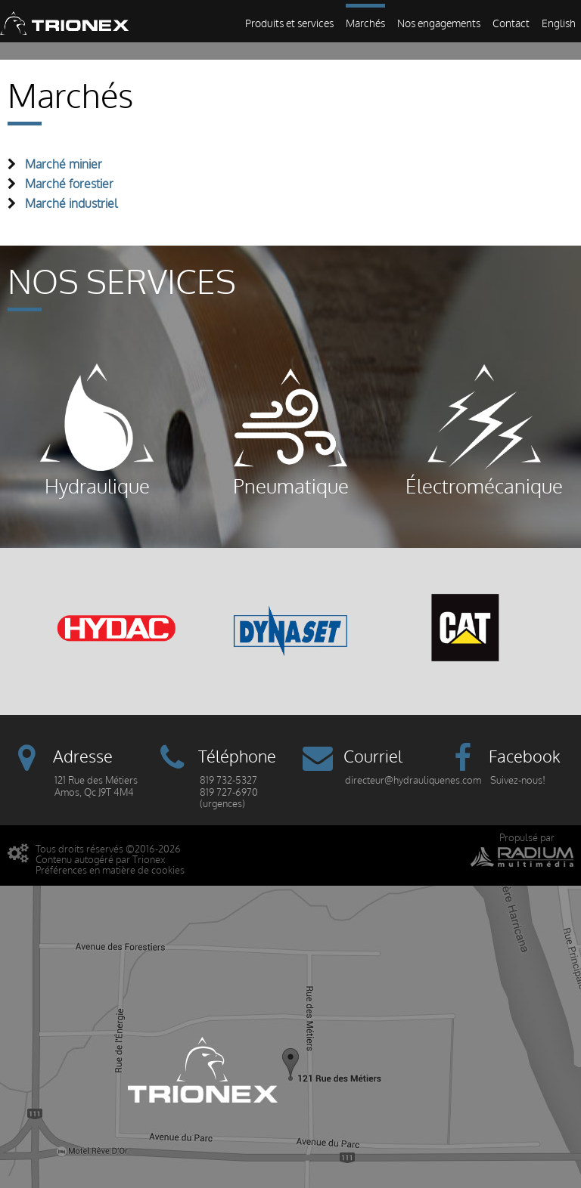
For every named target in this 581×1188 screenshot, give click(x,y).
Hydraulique (97, 431)
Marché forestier (69, 184)
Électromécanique (484, 431)
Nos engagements (438, 24)
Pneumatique (291, 431)
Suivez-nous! (517, 780)
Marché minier (63, 164)
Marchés (365, 24)
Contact (511, 24)
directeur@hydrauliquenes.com (413, 780)
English (559, 24)
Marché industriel (71, 204)
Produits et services (289, 24)
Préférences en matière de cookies (110, 870)
